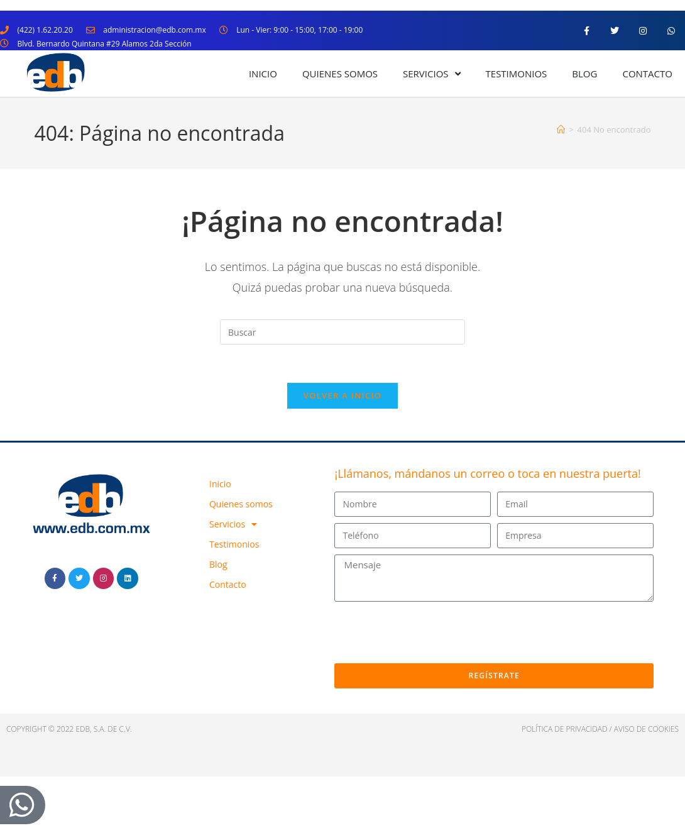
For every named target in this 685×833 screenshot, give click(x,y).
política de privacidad (565, 729)
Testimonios (516, 73)
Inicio (263, 73)
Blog (584, 73)
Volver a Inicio (342, 395)
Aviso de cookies (646, 729)
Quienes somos (340, 73)
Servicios (431, 74)
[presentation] (429, 632)
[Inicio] (561, 129)
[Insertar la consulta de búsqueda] (342, 332)
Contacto (647, 73)
